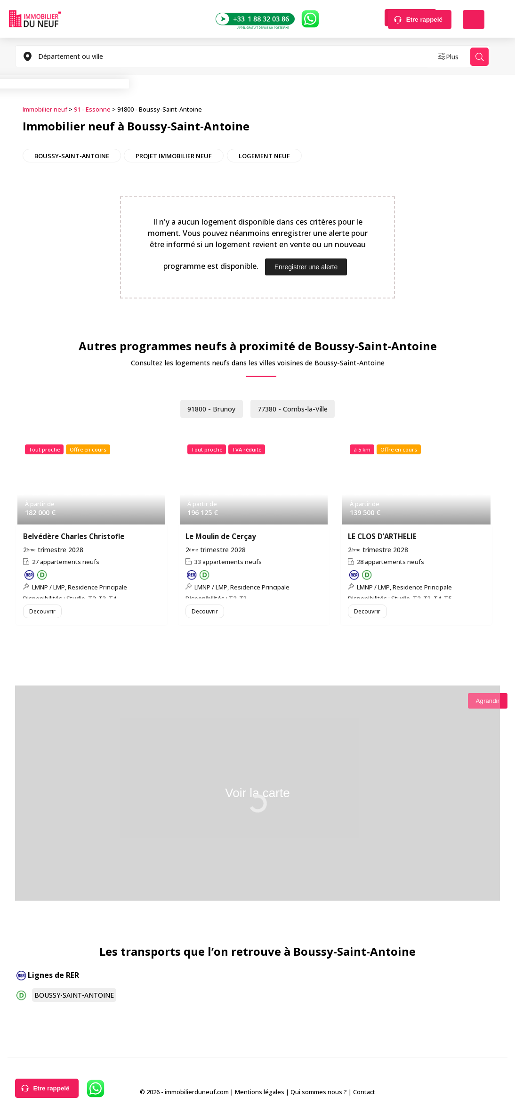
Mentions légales (259, 1093)
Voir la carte (257, 797)
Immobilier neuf (45, 109)
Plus (438, 56)
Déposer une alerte (473, 19)
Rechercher (352, 19)
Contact (364, 1093)
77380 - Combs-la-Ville (296, 408)
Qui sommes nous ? (318, 1093)
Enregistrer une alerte (306, 265)
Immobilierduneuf (35, 19)
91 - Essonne (92, 109)
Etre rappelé (424, 19)
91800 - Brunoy (207, 408)
